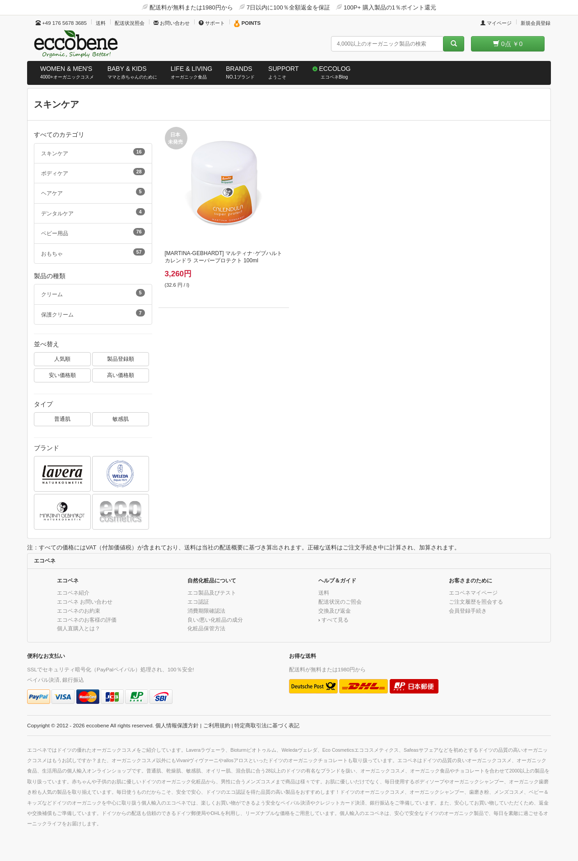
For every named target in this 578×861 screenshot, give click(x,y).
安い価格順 (62, 375)
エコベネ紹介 (73, 593)
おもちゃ (93, 252)
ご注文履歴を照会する (476, 602)
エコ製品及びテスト (211, 593)
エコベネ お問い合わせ (84, 602)
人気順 (62, 359)
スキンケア (93, 152)
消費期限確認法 (206, 611)
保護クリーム (93, 313)
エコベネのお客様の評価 (87, 620)
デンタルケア (93, 212)
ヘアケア (93, 192)
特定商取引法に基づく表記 (266, 725)
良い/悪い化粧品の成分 (215, 620)
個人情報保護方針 (177, 725)
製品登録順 (120, 359)
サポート (212, 23)
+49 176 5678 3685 (61, 23)
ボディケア (93, 172)
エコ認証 (198, 602)
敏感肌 (120, 419)
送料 (101, 23)
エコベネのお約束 (78, 611)
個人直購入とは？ (78, 628)
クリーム (93, 293)
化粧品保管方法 (206, 628)
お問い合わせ (172, 23)
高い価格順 (120, 375)
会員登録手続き (468, 611)
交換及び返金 (334, 611)
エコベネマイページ (473, 593)
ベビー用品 (93, 232)
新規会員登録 (535, 23)
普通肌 (62, 419)
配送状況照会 (129, 23)
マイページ (496, 23)
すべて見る (335, 620)
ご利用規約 (216, 725)
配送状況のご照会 (340, 602)
